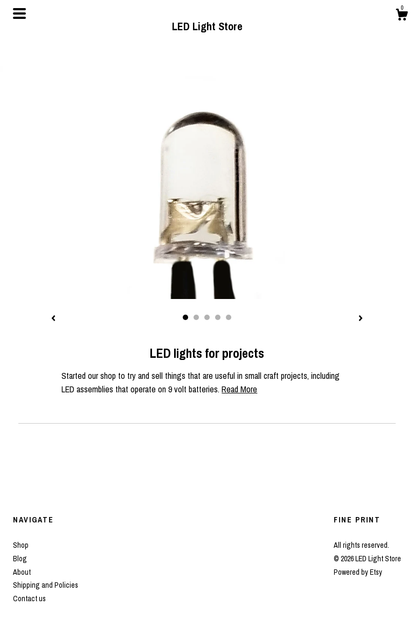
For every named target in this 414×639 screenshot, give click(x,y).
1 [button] (185, 317)
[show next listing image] (360, 319)
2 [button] (196, 317)
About (22, 572)
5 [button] (228, 317)
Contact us (29, 598)
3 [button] (207, 317)
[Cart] (402, 16)
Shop (21, 545)
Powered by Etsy (358, 572)
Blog (20, 558)
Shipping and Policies (45, 585)
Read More (239, 389)
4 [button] (217, 317)
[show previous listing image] (53, 319)
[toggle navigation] (19, 13)
